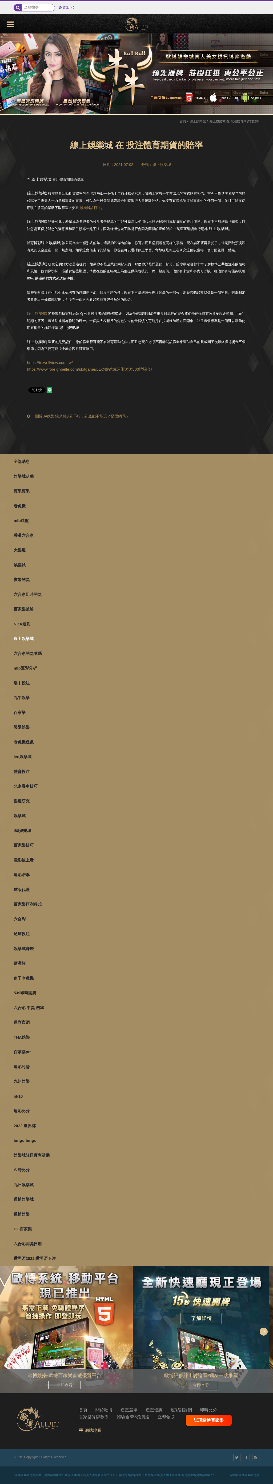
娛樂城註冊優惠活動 (32, 1155)
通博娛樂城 (24, 1199)
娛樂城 (20, 565)
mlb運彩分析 (25, 668)
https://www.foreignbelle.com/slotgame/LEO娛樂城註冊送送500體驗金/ (89, 369)
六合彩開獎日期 (28, 1243)
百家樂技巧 (24, 845)
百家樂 (20, 712)
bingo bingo (25, 1140)
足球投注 (22, 933)
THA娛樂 (22, 1037)
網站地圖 (93, 1430)
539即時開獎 (25, 992)
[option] (136, 73)
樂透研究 (22, 801)
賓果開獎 (22, 579)
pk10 (18, 1096)
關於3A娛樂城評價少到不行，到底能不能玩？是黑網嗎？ (78, 416)
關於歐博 (104, 1410)
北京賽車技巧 (26, 786)
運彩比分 (22, 1111)
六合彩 (20, 919)
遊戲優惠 (154, 1410)
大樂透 (20, 550)
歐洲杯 (20, 963)
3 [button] (9, 63)
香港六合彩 (24, 535)
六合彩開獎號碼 (28, 653)
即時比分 (22, 1170)
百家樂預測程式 (28, 904)
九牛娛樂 (22, 697)
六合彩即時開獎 (28, 594)
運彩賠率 (22, 874)
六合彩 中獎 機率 (29, 1007)
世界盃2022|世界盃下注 (35, 1258)
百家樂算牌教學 (94, 1417)
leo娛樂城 (22, 756)
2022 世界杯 (25, 1125)
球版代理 (22, 889)
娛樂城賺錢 (24, 948)
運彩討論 (22, 1066)
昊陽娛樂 (22, 727)
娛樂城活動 (24, 476)
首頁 (183, 121)
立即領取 (166, 1417)
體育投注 (22, 771)
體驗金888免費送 (133, 1417)
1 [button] (9, 48)
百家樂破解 (24, 609)
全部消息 (22, 461)
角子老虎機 (24, 978)
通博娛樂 (22, 1214)
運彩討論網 (181, 1410)
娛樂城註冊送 (90, 208)
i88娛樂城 (22, 830)
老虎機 (20, 506)
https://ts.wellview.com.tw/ (50, 362)
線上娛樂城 (24, 638)
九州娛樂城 (24, 1184)
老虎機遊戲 (24, 742)
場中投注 (22, 683)
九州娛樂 (22, 1081)
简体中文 (68, 8)
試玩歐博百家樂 (209, 1420)
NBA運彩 (22, 624)
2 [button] (9, 55)
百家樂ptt (22, 1052)
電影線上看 (24, 860)
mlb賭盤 (21, 520)
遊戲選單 (129, 1410)
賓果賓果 (22, 491)
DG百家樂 (23, 1229)
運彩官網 (22, 1022)
